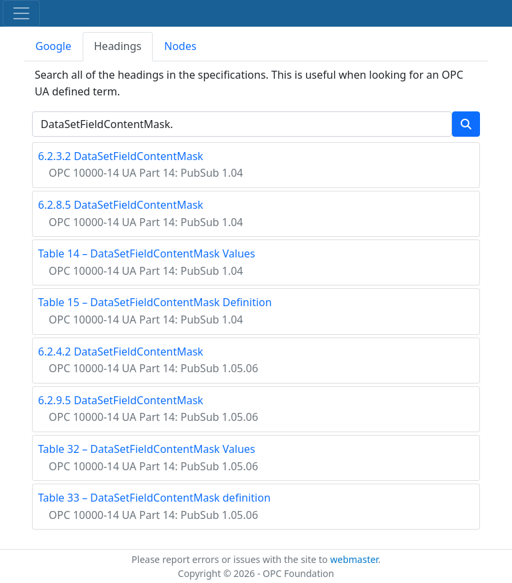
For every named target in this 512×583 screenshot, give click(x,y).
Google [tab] (53, 46)
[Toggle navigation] (21, 13)
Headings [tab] (117, 46)
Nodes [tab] (180, 46)
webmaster (354, 559)
